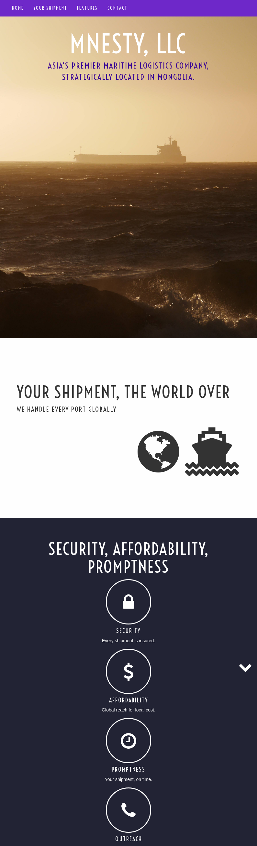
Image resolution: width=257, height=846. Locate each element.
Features (87, 8)
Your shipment (50, 8)
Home (18, 8)
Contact (117, 8)
